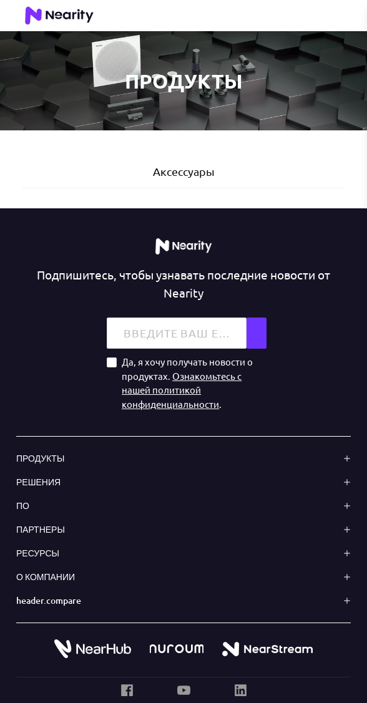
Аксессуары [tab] (184, 171)
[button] (183, 458)
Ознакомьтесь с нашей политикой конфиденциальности (182, 389)
